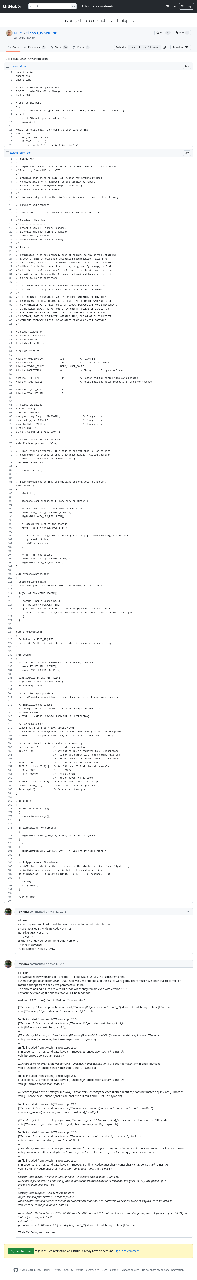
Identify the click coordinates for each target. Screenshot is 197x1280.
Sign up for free (21, 1251)
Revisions (35, 47)
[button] (164, 47)
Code (13, 47)
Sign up (186, 6)
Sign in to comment (127, 1251)
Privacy (57, 1270)
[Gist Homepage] (14, 6)
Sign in (171, 6)
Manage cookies (130, 1270)
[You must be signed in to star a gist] (163, 32)
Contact (114, 1270)
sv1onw (24, 911)
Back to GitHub (103, 6)
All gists (85, 6)
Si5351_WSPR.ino (41, 32)
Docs (104, 1270)
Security (68, 1270)
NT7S (18, 32)
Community (92, 1270)
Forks (81, 47)
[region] (98, 108)
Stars (59, 47)
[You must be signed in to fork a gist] (182, 32)
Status (79, 1270)
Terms (47, 1270)
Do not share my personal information (163, 1270)
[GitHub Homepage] (15, 1270)
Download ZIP (180, 47)
